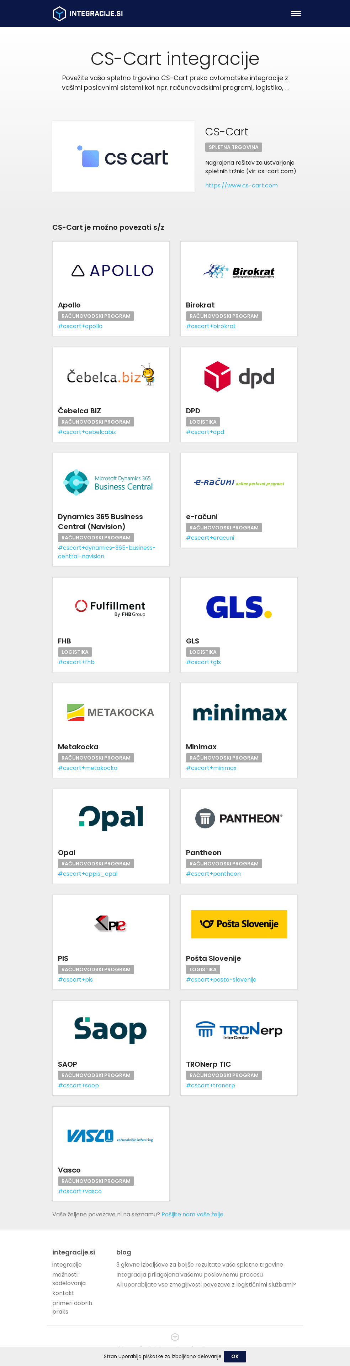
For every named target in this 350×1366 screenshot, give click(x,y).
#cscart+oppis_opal (87, 874)
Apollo (69, 305)
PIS (63, 958)
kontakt (63, 1293)
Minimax (201, 747)
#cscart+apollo (80, 326)
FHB (64, 641)
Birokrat (200, 305)
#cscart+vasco (80, 1191)
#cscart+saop (78, 1085)
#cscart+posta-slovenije (221, 980)
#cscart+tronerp (210, 1085)
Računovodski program (96, 316)
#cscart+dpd (205, 432)
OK (235, 1356)
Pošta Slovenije (213, 958)
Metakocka (78, 747)
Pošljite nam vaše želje (192, 1214)
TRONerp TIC (208, 1064)
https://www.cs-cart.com (241, 185)
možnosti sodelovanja (69, 1279)
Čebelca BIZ (79, 411)
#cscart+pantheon (213, 874)
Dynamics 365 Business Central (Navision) (100, 522)
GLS (192, 641)
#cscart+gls (203, 662)
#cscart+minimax (211, 768)
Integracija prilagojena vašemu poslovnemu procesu (189, 1275)
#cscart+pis (75, 980)
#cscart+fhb (76, 662)
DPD (193, 411)
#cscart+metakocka (87, 768)
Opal (66, 853)
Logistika (203, 421)
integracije (67, 1265)
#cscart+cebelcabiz (87, 432)
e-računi (202, 517)
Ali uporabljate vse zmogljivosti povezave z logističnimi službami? (206, 1284)
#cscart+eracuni (210, 538)
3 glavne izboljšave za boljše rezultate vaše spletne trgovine (199, 1265)
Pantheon (204, 853)
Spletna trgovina (234, 147)
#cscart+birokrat (211, 326)
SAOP (67, 1064)
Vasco (69, 1170)
